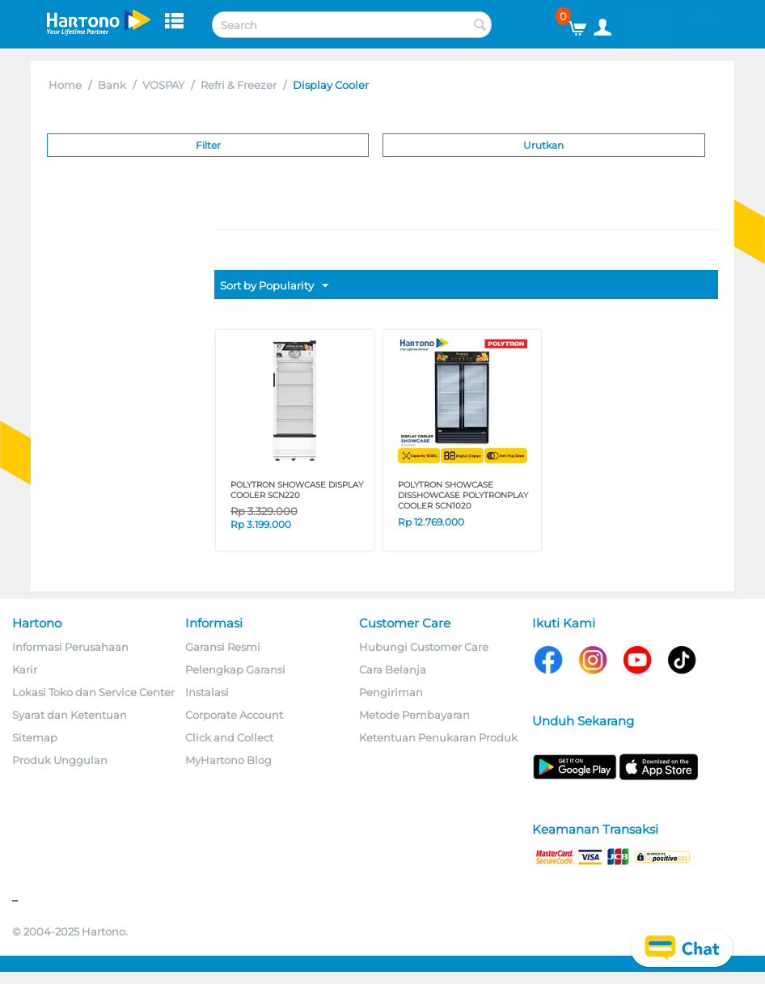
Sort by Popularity (274, 286)
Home (65, 84)
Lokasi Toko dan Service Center (93, 692)
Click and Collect (229, 737)
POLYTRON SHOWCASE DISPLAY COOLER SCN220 (296, 489)
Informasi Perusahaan (70, 646)
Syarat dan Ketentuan (69, 714)
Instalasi (207, 692)
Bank (112, 84)
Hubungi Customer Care (423, 646)
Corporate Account (234, 714)
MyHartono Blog (228, 760)
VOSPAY (163, 84)
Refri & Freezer (239, 84)
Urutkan (543, 145)
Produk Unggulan (60, 760)
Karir (24, 669)
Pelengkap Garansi (235, 669)
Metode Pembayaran (414, 714)
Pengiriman (391, 692)
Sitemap (34, 737)
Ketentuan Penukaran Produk (438, 737)
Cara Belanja (392, 669)
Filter (208, 145)
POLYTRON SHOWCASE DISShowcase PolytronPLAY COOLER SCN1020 (463, 495)
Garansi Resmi (222, 646)
